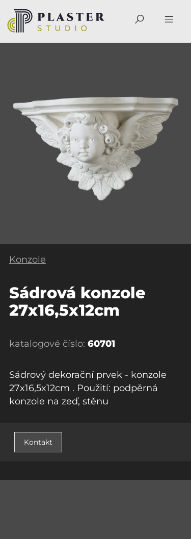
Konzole (27, 259)
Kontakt (38, 442)
